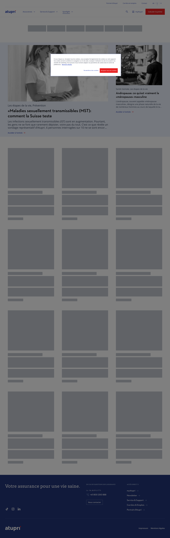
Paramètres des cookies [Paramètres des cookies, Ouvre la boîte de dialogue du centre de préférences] (91, 70)
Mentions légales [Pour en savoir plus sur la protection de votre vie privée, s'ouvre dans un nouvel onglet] (67, 64)
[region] (86, 65)
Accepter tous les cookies (109, 70)
